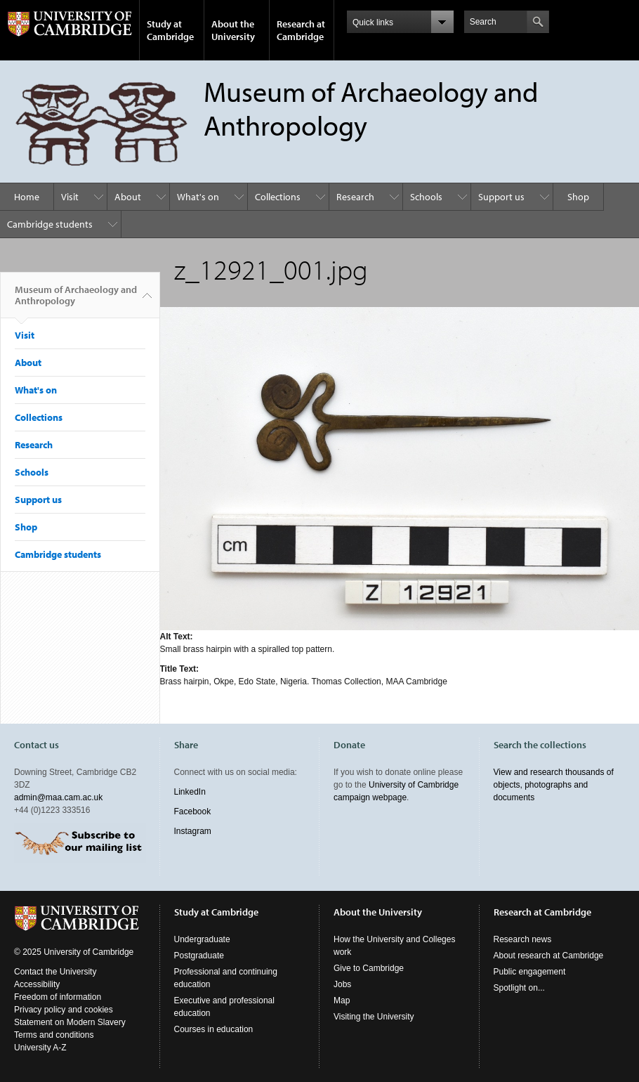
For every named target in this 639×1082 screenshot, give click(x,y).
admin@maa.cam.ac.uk (58, 797)
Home (26, 196)
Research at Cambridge (301, 30)
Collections (278, 196)
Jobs (342, 984)
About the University (233, 30)
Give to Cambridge (369, 968)
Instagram (192, 831)
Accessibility (37, 984)
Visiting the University (374, 1017)
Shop (578, 196)
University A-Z (40, 1047)
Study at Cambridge (170, 30)
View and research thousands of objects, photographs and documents (554, 784)
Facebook (192, 811)
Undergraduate (202, 939)
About (127, 196)
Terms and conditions (53, 1035)
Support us (501, 196)
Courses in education (213, 1029)
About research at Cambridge (549, 955)
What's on (198, 196)
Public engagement (530, 972)
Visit (70, 196)
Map (342, 1000)
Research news (523, 939)
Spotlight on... (519, 988)
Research (355, 196)
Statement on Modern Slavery (70, 1022)
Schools (426, 196)
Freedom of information (57, 997)
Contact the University (55, 972)
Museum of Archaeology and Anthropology (76, 300)
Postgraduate (199, 955)
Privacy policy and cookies (63, 1010)
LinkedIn (190, 792)
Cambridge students (50, 224)
